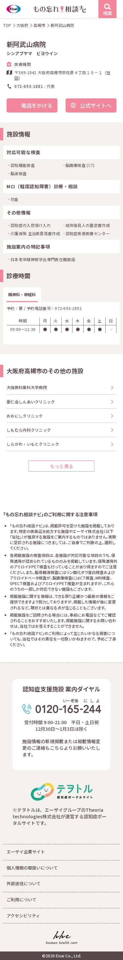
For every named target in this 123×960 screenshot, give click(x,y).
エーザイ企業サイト (26, 851)
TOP (7, 25)
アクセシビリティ (23, 915)
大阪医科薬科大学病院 (27, 387)
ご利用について (21, 899)
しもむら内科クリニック (29, 430)
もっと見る (61, 466)
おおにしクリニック (25, 416)
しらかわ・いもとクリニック (33, 444)
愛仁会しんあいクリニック (31, 401)
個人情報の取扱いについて (32, 868)
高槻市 (39, 25)
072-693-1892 (68, 308)
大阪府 (22, 25)
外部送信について (24, 883)
